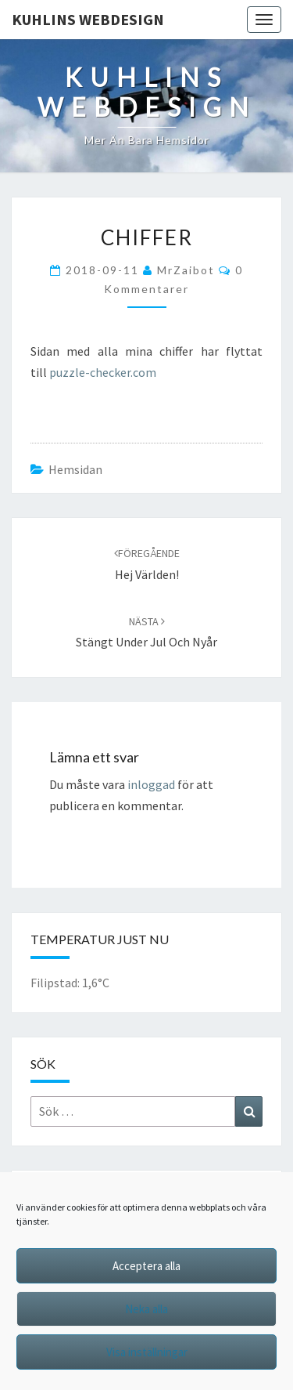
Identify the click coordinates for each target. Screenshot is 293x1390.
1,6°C (95, 982)
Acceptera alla (146, 1265)
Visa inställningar (147, 1352)
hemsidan (75, 469)
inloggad (151, 784)
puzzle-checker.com (102, 372)
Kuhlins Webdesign (88, 19)
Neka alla (146, 1308)
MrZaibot (186, 270)
